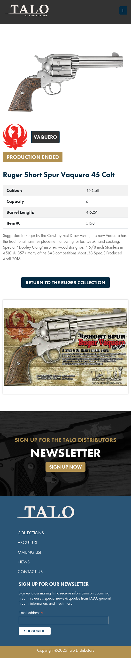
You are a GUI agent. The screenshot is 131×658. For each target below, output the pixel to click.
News (24, 562)
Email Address (31, 613)
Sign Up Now (65, 467)
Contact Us (30, 571)
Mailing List (30, 552)
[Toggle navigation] (123, 10)
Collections (31, 533)
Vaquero (45, 137)
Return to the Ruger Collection (65, 282)
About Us (27, 542)
